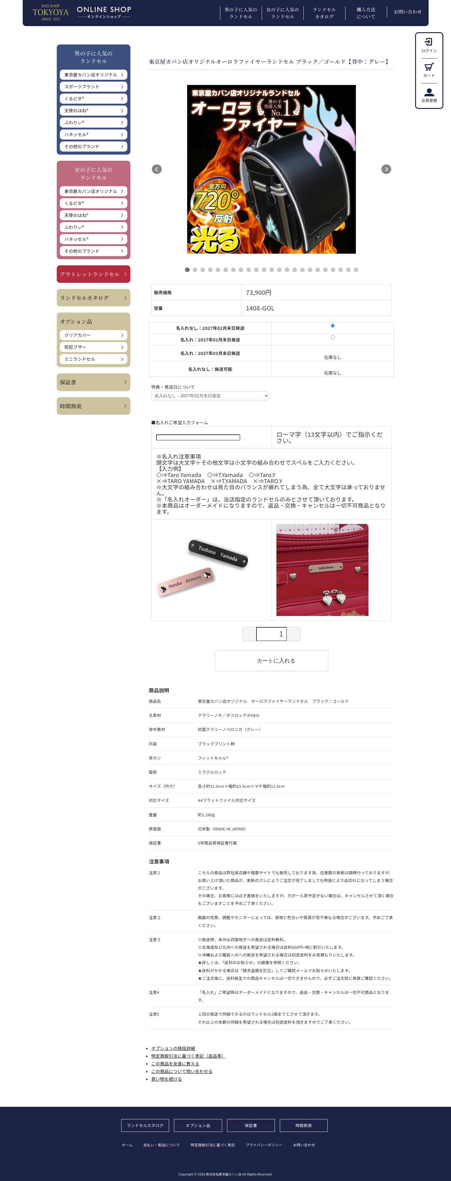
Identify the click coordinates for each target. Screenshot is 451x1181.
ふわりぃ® (74, 122)
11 (264, 269)
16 (302, 269)
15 (294, 269)
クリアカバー (77, 335)
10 (256, 269)
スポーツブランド (81, 86)
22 (348, 269)
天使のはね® (76, 110)
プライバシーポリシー (271, 1145)
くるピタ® (74, 98)
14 (287, 269)
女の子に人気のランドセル (282, 13)
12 (271, 269)
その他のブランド (81, 146)
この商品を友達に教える (175, 1063)
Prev (157, 169)
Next (386, 169)
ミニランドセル (79, 359)
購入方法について (366, 13)
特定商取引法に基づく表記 (217, 1145)
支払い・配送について (164, 1145)
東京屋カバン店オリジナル (90, 74)
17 (310, 269)
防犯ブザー (75, 347)
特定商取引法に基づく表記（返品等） (188, 1056)
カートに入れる (271, 660)
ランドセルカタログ (324, 13)
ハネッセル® (76, 134)
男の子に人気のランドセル (240, 13)
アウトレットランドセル (90, 274)
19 (325, 269)
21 (340, 269)
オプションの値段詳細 (173, 1048)
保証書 (68, 382)
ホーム (127, 1145)
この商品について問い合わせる (182, 1071)
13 (279, 269)
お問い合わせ (408, 11)
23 (356, 269)
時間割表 (71, 406)
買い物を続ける (166, 1079)
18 (317, 269)
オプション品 (198, 1125)
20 (333, 269)
